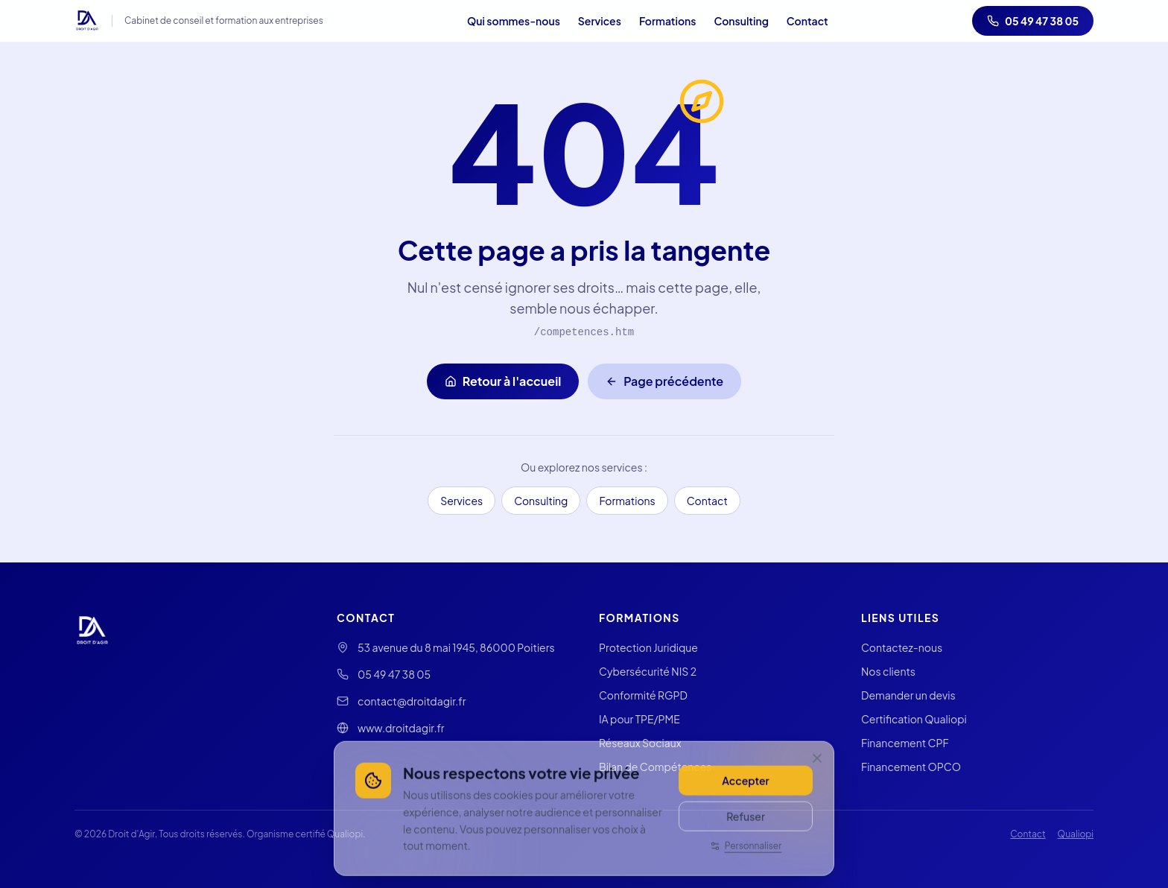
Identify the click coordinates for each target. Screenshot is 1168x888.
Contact (807, 21)
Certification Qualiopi (914, 719)
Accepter (745, 807)
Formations (667, 21)
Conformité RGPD (643, 695)
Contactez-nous (901, 647)
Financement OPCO (911, 766)
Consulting (741, 21)
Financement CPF (905, 742)
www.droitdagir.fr (401, 728)
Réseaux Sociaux (640, 742)
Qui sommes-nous (513, 21)
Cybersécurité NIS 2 (647, 671)
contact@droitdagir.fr (412, 701)
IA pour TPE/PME (639, 719)
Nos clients (888, 671)
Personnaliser (746, 872)
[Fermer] (817, 784)
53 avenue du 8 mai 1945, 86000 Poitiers (456, 647)
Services (599, 21)
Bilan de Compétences (655, 766)
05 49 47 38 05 (1033, 21)
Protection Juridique (648, 647)
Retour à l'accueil (503, 381)
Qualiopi (1076, 834)
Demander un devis (908, 695)
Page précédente (664, 381)
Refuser (745, 842)
